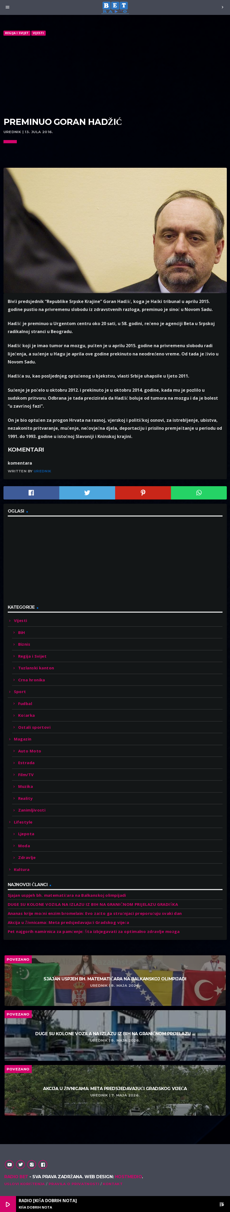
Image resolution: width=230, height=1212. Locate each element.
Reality (25, 798)
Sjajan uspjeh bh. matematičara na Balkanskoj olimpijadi (67, 895)
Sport (20, 691)
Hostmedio (128, 1176)
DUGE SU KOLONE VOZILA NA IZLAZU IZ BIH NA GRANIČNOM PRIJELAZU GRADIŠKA (93, 904)
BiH (21, 632)
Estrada (26, 762)
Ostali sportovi (34, 727)
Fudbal (25, 703)
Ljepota (26, 833)
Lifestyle (23, 822)
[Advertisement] (115, 76)
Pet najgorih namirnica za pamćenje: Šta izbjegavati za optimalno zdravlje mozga (94, 931)
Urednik (43, 471)
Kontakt (113, 1184)
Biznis (24, 644)
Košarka (26, 715)
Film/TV (26, 774)
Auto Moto (29, 751)
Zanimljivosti (32, 810)
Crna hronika (31, 679)
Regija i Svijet (17, 33)
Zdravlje (27, 857)
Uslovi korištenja (24, 1184)
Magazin (23, 739)
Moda (24, 845)
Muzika (25, 786)
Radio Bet (16, 1176)
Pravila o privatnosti (74, 1184)
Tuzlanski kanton (36, 667)
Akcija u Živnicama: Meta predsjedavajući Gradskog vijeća (68, 922)
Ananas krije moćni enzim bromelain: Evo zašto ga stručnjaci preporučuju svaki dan (95, 913)
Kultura (22, 869)
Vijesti (38, 33)
